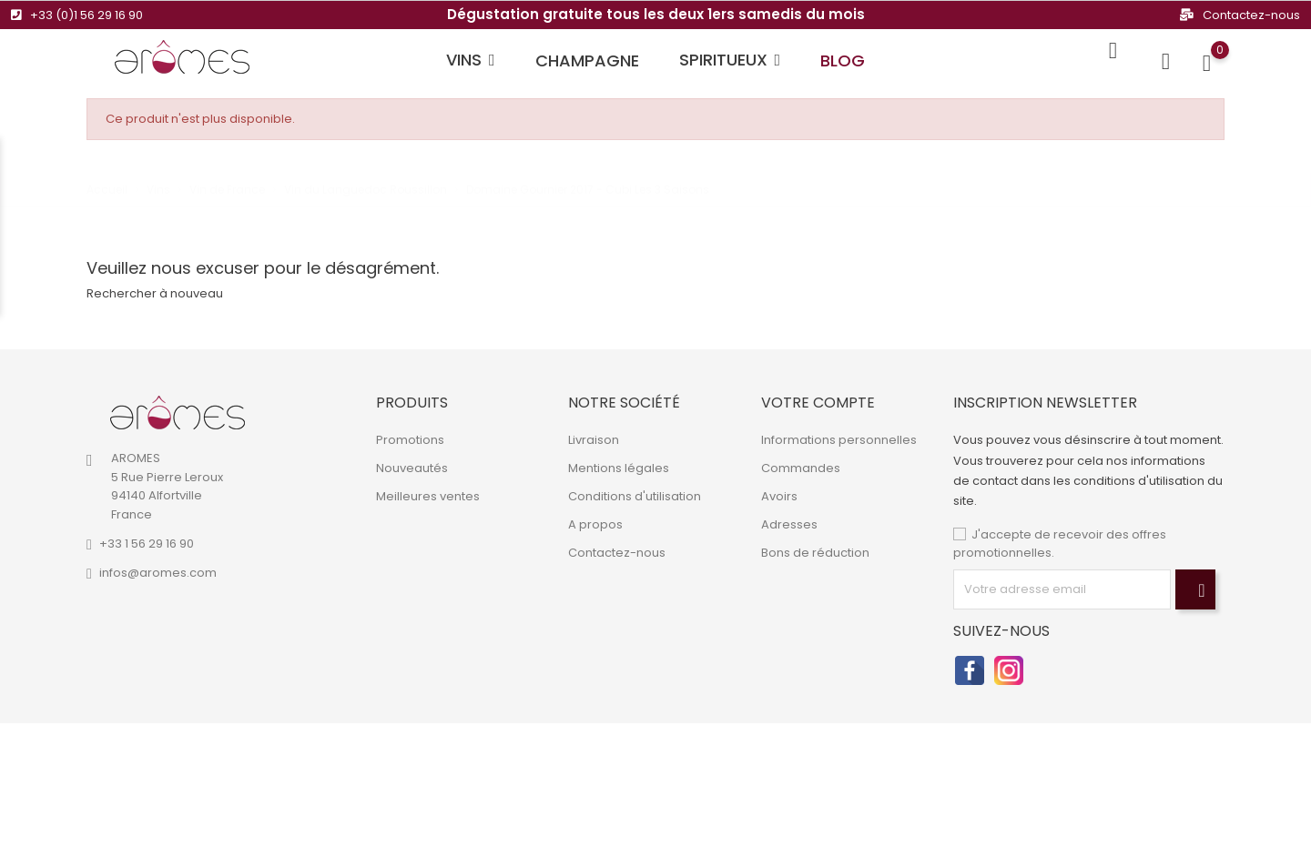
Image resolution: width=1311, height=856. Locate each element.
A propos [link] (595, 524)
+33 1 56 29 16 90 (146, 543)
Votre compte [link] (818, 402)
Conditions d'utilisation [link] (634, 496)
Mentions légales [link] (618, 468)
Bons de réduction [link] (815, 552)
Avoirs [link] (779, 496)
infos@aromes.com (158, 572)
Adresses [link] (789, 524)
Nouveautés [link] (412, 468)
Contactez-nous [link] (617, 552)
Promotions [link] (410, 439)
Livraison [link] (593, 439)
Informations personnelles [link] (839, 439)
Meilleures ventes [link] (428, 496)
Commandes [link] (800, 468)
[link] (177, 413)
